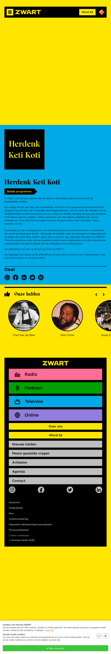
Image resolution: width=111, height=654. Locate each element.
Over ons (55, 427)
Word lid (87, 12)
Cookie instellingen (19, 537)
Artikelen (19, 464)
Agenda (18, 473)
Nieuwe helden (24, 445)
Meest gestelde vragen (31, 454)
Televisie (34, 402)
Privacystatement (19, 531)
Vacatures (14, 503)
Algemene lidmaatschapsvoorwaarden (30, 526)
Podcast (34, 388)
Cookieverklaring (18, 520)
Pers (11, 514)
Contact (18, 482)
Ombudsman (16, 509)
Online (32, 415)
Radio (31, 374)
